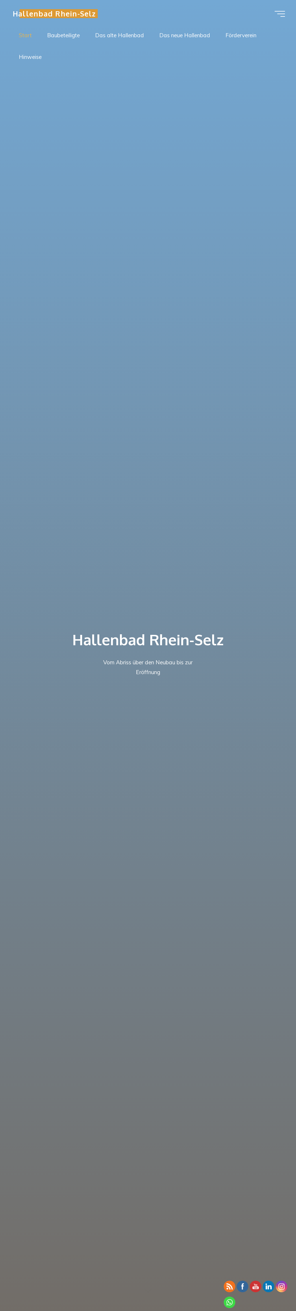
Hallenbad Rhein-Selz (54, 13)
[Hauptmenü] (280, 14)
